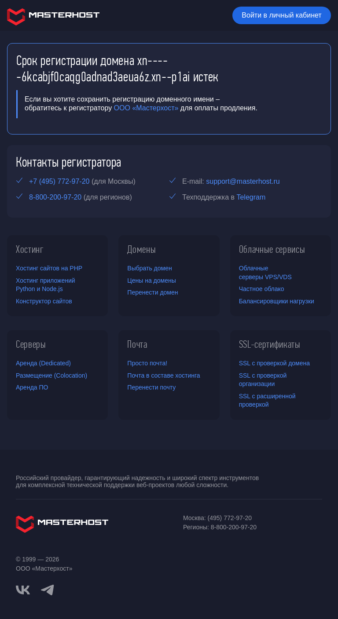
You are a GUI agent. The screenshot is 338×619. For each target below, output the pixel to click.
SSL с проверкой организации (263, 380)
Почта (137, 344)
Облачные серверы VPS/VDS (265, 272)
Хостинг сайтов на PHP (49, 268)
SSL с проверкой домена (274, 363)
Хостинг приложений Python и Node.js (45, 285)
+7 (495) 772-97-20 (59, 181)
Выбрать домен (149, 268)
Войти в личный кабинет (281, 15)
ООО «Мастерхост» (146, 108)
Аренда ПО (32, 387)
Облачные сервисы (272, 249)
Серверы (31, 344)
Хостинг (30, 249)
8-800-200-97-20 (55, 197)
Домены (141, 249)
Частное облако (261, 288)
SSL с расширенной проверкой (267, 400)
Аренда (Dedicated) (43, 363)
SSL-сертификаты (270, 344)
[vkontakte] (23, 590)
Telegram (250, 197)
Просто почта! (147, 363)
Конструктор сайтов (44, 301)
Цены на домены (151, 280)
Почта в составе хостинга (163, 375)
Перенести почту (151, 387)
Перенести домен (152, 292)
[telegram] (47, 589)
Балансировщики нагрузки (276, 301)
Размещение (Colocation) (51, 375)
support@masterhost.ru (242, 181)
